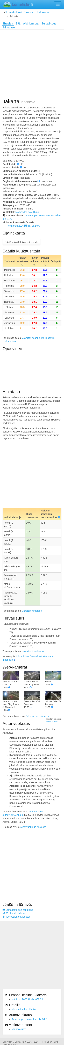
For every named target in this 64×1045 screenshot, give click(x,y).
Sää (18, 23)
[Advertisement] (32, 65)
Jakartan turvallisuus (33, 651)
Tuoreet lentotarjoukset (16, 916)
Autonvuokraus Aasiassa (33, 827)
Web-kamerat (31, 23)
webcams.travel (52, 721)
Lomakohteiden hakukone (18, 909)
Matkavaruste (19, 1029)
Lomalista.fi (20, 1042)
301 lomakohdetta (14, 913)
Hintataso (9, 27)
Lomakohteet (14, 12)
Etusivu (8, 23)
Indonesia (43, 12)
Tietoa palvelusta (50, 1042)
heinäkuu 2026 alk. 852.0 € (24, 225)
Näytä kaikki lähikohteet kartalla (21, 242)
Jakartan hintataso (32, 610)
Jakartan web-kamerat (38, 716)
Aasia (29, 12)
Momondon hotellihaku (27, 212)
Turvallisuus (49, 23)
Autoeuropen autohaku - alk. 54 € (29, 1019)
